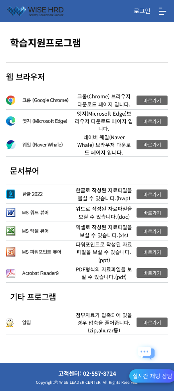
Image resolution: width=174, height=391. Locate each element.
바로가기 (152, 100)
